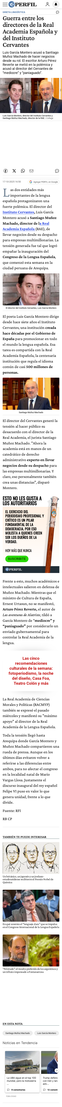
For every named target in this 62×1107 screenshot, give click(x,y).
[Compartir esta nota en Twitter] (14, 171)
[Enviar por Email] (31, 171)
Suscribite (17, 558)
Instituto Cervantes (18, 212)
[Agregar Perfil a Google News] (43, 182)
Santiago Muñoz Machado (17, 1033)
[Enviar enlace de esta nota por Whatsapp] (23, 171)
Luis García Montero (46, 1033)
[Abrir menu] (5, 4)
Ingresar (47, 4)
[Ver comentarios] (56, 13)
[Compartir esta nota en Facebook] (6, 171)
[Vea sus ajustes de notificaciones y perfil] (56, 4)
